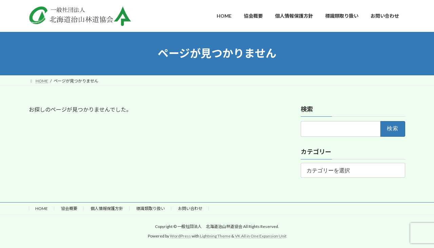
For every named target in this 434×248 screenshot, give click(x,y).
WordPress (180, 236)
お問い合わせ (190, 208)
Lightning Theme (215, 236)
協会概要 (69, 208)
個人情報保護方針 (107, 208)
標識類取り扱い (150, 208)
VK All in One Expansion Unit (261, 236)
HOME (41, 208)
